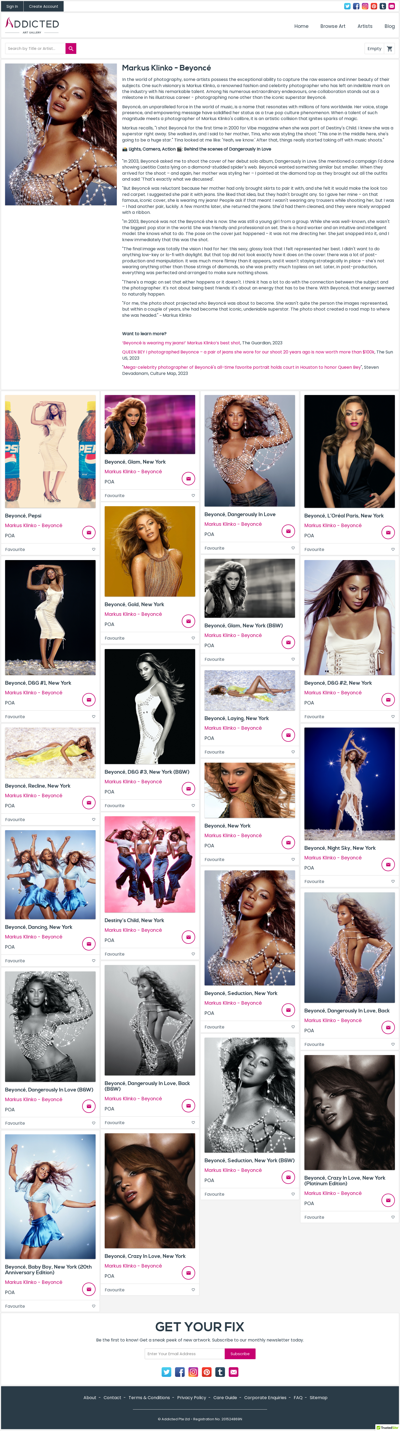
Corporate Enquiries (265, 1398)
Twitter (347, 6)
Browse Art (333, 26)
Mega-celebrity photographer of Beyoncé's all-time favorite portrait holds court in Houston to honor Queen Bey (242, 367)
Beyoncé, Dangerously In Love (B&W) (49, 1090)
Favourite (50, 549)
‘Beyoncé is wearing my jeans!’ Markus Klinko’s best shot (181, 343)
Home (301, 26)
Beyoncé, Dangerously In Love (240, 514)
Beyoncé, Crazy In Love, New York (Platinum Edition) (345, 1181)
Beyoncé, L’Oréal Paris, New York (344, 516)
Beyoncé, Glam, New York (135, 462)
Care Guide (225, 1398)
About (89, 1398)
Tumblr (383, 6)
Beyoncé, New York (228, 826)
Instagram (365, 6)
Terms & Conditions (149, 1398)
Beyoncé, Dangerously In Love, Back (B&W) (147, 1086)
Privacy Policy (191, 1398)
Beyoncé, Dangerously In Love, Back (347, 1011)
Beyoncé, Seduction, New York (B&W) (250, 1160)
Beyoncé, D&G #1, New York (38, 683)
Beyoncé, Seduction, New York (241, 993)
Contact (391, 6)
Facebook (356, 6)
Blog (390, 26)
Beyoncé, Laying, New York (237, 718)
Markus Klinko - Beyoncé (33, 525)
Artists (365, 26)
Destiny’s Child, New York (134, 920)
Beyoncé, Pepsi (23, 516)
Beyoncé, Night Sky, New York (340, 848)
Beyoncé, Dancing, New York (38, 927)
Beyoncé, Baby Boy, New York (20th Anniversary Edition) (48, 1270)
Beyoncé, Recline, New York (38, 786)
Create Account (43, 6)
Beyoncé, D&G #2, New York (338, 683)
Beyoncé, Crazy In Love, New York (145, 1256)
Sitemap (319, 1398)
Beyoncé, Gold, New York (134, 604)
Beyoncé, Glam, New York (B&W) (244, 626)
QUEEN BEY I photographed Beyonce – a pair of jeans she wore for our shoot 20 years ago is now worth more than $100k (248, 352)
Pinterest (374, 6)
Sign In (12, 6)
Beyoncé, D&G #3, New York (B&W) (147, 772)
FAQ (298, 1398)
